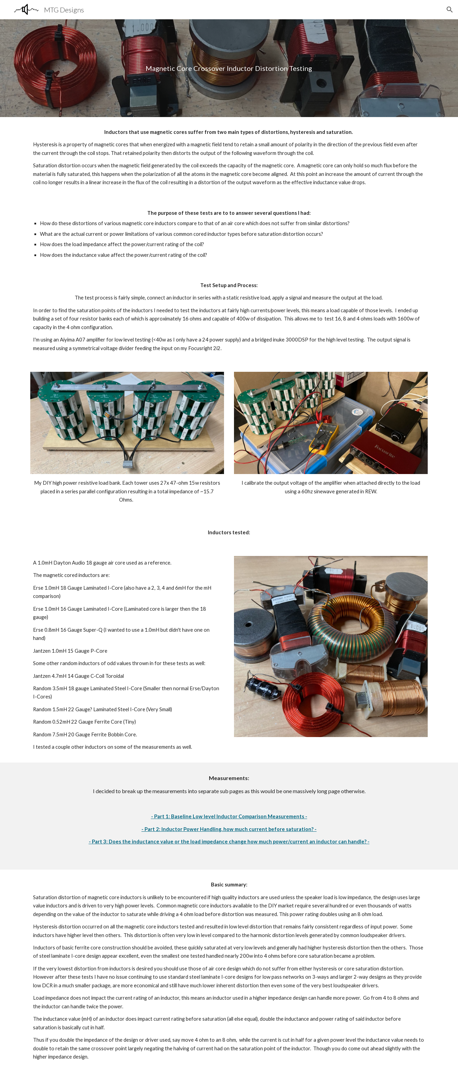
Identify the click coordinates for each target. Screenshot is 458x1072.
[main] (229, 68)
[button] (449, 9)
